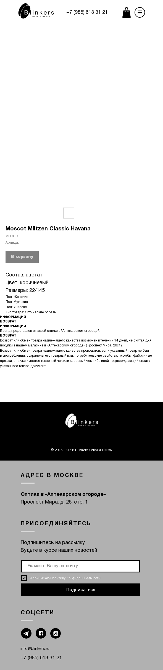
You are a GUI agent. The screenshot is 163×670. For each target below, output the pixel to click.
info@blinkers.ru (34, 649)
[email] (80, 566)
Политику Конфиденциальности (75, 578)
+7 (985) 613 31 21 (87, 12)
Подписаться (80, 589)
